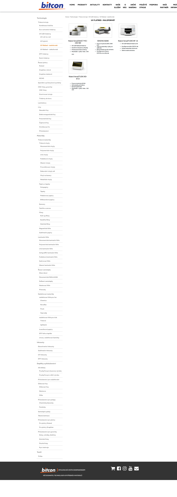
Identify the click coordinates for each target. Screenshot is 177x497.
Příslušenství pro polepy (47, 400)
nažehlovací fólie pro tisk (48, 317)
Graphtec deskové (45, 74)
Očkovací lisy (43, 384)
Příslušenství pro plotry (46, 420)
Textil (39, 452)
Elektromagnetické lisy (47, 114)
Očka (41, 395)
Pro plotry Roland (45, 423)
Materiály (41, 136)
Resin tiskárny (44, 58)
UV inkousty (42, 355)
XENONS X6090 (103, 41)
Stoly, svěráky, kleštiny (47, 435)
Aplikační (43, 325)
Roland (41, 66)
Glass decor (43, 273)
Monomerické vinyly (47, 146)
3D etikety (41, 368)
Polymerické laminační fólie (49, 244)
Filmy (41, 212)
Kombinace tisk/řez (46, 25)
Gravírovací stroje (45, 94)
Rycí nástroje (44, 447)
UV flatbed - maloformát (49, 45)
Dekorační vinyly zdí (47, 171)
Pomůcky (42, 407)
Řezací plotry (43, 62)
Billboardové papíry (47, 200)
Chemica (43, 300)
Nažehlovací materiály (46, 294)
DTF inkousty (43, 359)
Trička (40, 456)
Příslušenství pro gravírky (47, 432)
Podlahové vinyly (46, 159)
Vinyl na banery (45, 175)
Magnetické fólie (45, 228)
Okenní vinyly (45, 163)
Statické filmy (45, 224)
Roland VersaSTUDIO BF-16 (128, 41)
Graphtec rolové (45, 70)
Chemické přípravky (46, 403)
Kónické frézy (44, 439)
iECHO (41, 78)
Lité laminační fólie (46, 249)
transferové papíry (46, 329)
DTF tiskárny (43, 54)
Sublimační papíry (45, 232)
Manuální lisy (44, 110)
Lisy (39, 107)
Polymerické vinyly (47, 150)
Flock (42, 309)
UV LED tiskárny (45, 34)
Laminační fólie (43, 237)
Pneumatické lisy (45, 119)
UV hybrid (44, 41)
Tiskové (43, 321)
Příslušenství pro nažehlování (48, 379)
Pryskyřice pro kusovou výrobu (50, 371)
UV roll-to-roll (45, 37)
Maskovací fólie (44, 285)
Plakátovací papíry (47, 195)
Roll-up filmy (45, 216)
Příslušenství (44, 131)
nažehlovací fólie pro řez (48, 297)
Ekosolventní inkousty (46, 346)
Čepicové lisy (44, 123)
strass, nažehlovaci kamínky (49, 338)
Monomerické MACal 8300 (48, 277)
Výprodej (43, 313)
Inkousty (40, 342)
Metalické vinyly (46, 179)
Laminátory (42, 103)
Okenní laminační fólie (47, 265)
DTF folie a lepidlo (45, 333)
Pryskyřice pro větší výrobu (49, 375)
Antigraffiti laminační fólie (48, 253)
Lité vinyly (44, 155)
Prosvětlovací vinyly (47, 167)
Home (67, 17)
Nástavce (42, 391)
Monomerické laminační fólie (49, 240)
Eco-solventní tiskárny (47, 29)
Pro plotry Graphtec (46, 427)
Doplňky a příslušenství (46, 363)
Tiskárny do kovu (45, 98)
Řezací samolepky (44, 270)
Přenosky (42, 289)
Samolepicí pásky (44, 411)
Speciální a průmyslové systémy (49, 83)
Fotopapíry (44, 187)
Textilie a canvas (45, 208)
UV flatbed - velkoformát (49, 49)
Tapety (42, 191)
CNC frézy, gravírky (45, 87)
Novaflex (43, 305)
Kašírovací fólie (44, 261)
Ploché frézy (43, 443)
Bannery (42, 204)
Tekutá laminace (43, 416)
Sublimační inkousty (45, 350)
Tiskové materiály (44, 140)
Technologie (42, 18)
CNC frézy (43, 90)
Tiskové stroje (43, 22)
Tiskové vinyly (44, 143)
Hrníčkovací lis (44, 127)
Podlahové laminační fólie (48, 257)
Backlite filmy (45, 220)
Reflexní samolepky (46, 281)
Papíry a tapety (44, 184)
